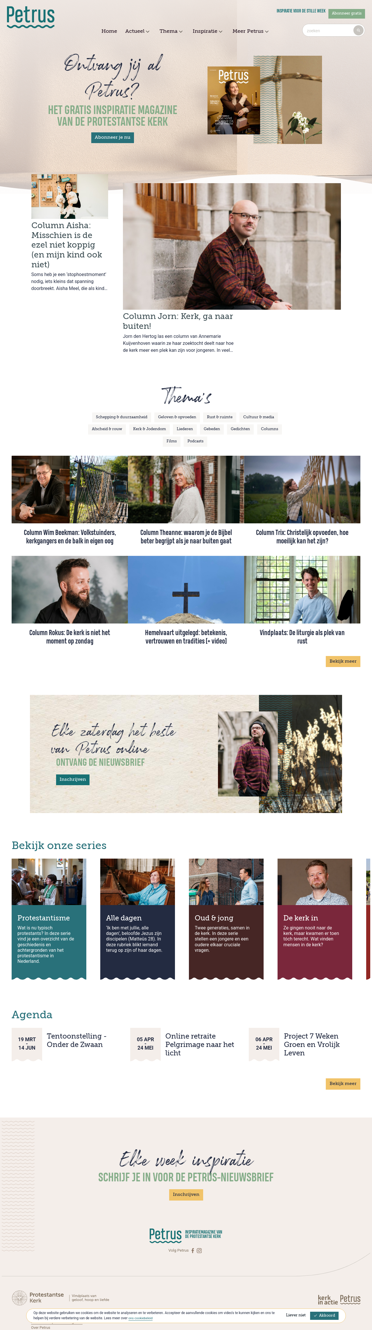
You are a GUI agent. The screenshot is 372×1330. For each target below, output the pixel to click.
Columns (269, 403)
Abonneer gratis (347, 13)
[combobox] (333, 30)
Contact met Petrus (48, 1289)
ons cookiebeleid (141, 1318)
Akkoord (324, 1316)
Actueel (136, 32)
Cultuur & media (258, 391)
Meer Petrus (250, 32)
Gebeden (212, 403)
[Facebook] (193, 1223)
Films (172, 415)
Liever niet (296, 1315)
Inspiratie (207, 32)
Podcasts (195, 415)
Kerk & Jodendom (149, 403)
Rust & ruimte (220, 391)
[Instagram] (199, 1223)
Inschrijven (73, 753)
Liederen (185, 403)
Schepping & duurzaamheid (121, 391)
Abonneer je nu (112, 137)
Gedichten (240, 403)
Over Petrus (41, 1301)
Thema (170, 32)
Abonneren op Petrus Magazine (58, 1295)
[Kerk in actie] (328, 1272)
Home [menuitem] (109, 31)
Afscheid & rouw (107, 403)
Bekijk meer (343, 635)
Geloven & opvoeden (177, 391)
